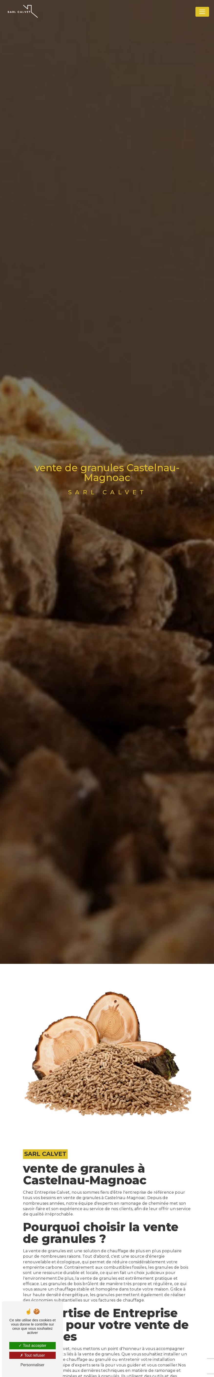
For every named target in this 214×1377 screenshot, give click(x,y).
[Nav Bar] (202, 12)
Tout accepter (32, 1345)
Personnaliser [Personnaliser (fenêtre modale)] (32, 1365)
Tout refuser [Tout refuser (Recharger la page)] (32, 1355)
